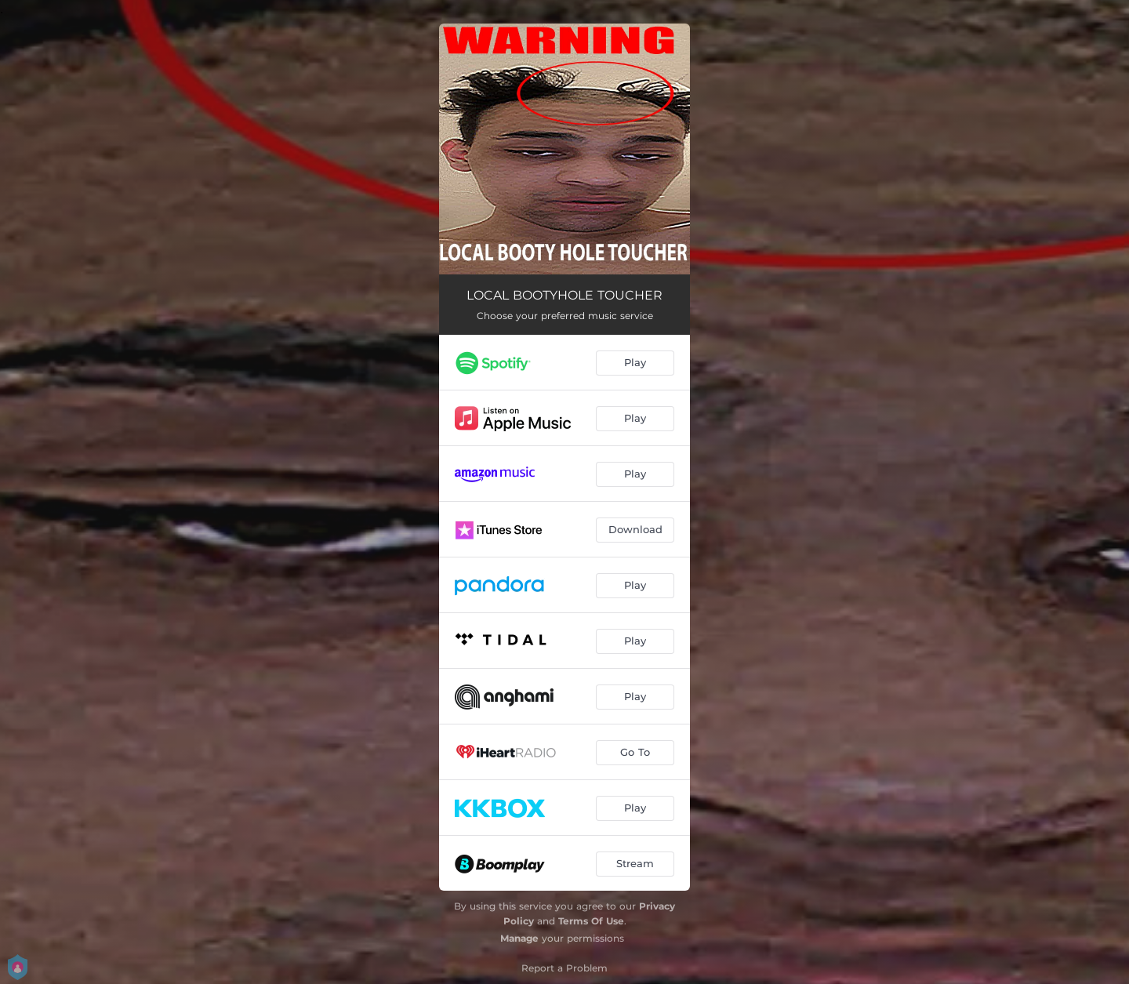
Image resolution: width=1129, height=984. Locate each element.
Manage (519, 938)
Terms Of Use (591, 921)
